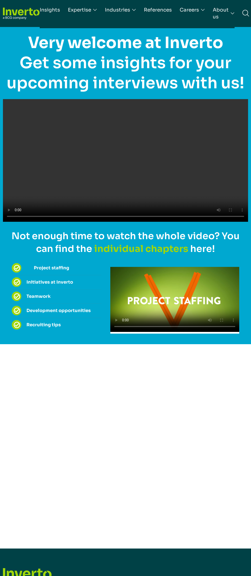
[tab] (71, 268)
